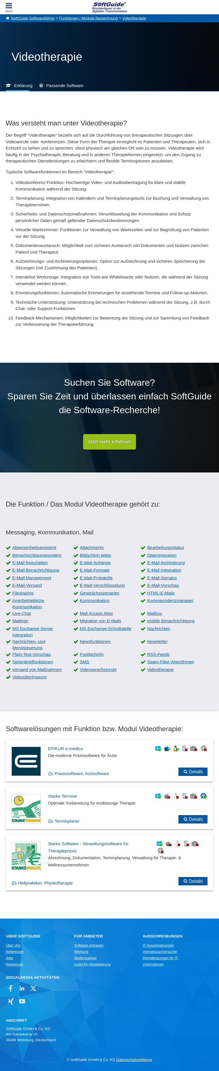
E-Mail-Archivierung (166, 562)
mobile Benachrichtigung (170, 620)
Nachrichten (158, 628)
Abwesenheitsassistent (34, 547)
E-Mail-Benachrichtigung (35, 570)
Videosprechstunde (98, 669)
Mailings (20, 620)
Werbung (81, 952)
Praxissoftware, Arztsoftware (82, 773)
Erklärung (23, 85)
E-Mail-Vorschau (163, 585)
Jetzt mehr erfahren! (109, 441)
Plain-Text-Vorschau (31, 654)
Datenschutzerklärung (134, 1060)
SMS (84, 661)
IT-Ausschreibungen (158, 945)
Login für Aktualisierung (92, 964)
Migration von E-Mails (100, 620)
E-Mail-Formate (95, 570)
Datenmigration (161, 555)
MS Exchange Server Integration (32, 632)
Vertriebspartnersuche (160, 952)
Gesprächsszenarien (100, 593)
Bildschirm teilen (95, 555)
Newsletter (157, 641)
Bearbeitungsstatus (165, 547)
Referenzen (15, 952)
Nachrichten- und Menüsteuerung (28, 644)
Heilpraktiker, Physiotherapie (45, 882)
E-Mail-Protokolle (96, 577)
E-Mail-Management (31, 577)
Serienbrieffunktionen (32, 661)
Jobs (9, 958)
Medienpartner (85, 958)
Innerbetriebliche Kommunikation (28, 603)
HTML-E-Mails (161, 593)
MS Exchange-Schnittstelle (105, 628)
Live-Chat (21, 613)
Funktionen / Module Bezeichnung (88, 18)
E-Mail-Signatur (162, 577)
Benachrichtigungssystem (37, 555)
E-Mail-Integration (164, 570)
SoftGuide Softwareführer (33, 18)
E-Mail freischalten (30, 562)
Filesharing (22, 593)
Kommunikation (95, 600)
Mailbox (154, 613)
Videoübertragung (29, 676)
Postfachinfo (92, 654)
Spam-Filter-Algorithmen (170, 661)
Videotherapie (134, 18)
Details (196, 771)
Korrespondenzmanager (170, 600)
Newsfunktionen (95, 641)
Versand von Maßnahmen (37, 669)
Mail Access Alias (96, 613)
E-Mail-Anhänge (95, 562)
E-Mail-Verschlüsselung (102, 585)
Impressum (14, 964)
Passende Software (64, 85)
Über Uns (13, 945)
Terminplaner (67, 821)
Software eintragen (88, 945)
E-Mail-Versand (27, 585)
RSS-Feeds (158, 654)
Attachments (92, 547)
